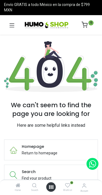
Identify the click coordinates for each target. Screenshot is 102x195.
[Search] (34, 186)
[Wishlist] (67, 185)
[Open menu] (51, 187)
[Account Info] (84, 186)
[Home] (18, 186)
